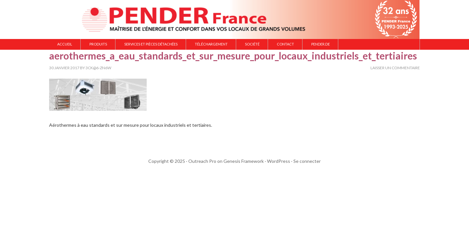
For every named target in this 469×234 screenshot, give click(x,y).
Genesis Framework (243, 161)
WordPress (278, 161)
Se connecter (307, 161)
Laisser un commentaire (395, 67)
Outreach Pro (202, 161)
